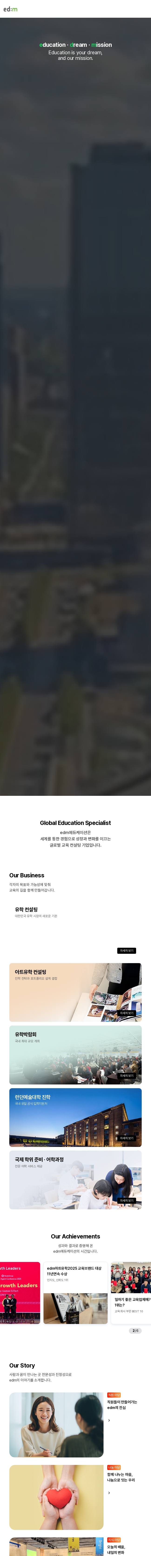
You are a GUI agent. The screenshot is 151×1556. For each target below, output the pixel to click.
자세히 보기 (126, 950)
